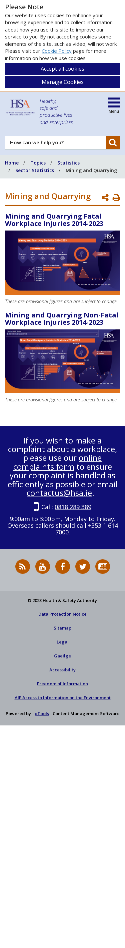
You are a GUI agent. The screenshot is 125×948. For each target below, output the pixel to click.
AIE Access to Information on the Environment (63, 698)
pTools (42, 713)
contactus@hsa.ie (59, 492)
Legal (63, 642)
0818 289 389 (73, 507)
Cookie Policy (57, 50)
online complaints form (57, 462)
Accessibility (62, 670)
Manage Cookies (63, 82)
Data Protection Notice (62, 614)
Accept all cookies (62, 68)
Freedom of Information (62, 684)
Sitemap (62, 628)
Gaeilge (62, 656)
